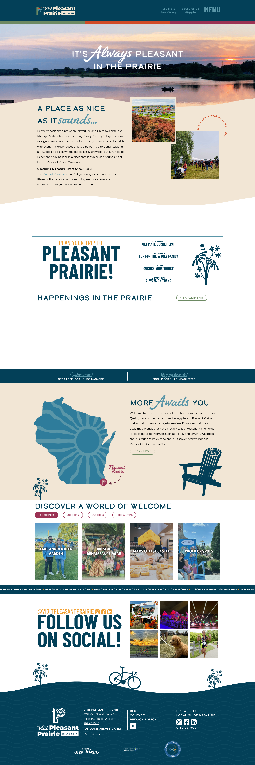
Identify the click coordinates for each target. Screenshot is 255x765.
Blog (134, 711)
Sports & (169, 10)
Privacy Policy (143, 719)
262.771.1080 (91, 723)
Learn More (143, 451)
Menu (212, 10)
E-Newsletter (188, 711)
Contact (137, 715)
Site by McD (186, 728)
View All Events (192, 297)
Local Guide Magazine (195, 715)
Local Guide (190, 10)
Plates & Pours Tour (55, 174)
